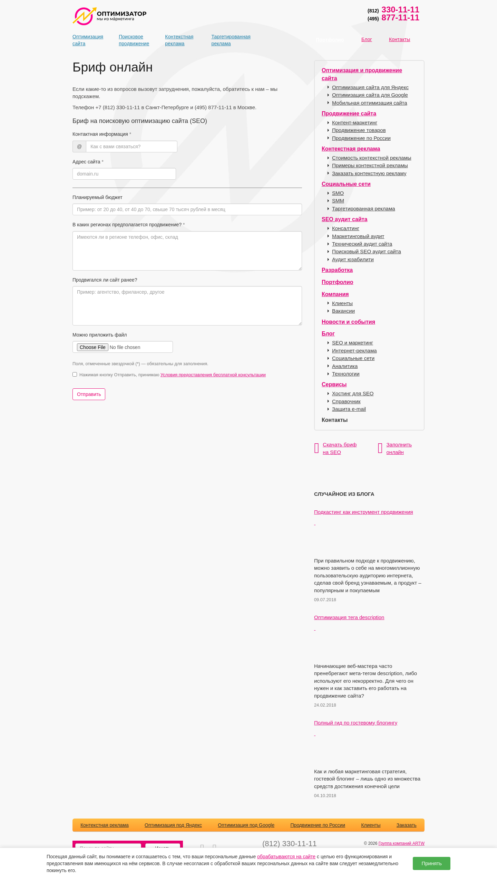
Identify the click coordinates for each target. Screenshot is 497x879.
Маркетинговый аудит (358, 236)
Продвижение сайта (349, 113)
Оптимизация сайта (84, 40)
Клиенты (342, 303)
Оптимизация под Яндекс (173, 825)
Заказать (407, 825)
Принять (431, 863)
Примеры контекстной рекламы (370, 165)
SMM (338, 201)
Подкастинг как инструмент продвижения (363, 512)
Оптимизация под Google (246, 825)
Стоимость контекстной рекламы (371, 158)
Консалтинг (345, 228)
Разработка (337, 270)
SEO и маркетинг (352, 343)
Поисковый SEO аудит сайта (366, 251)
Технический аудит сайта (362, 244)
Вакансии (343, 311)
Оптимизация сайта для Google (370, 95)
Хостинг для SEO (352, 393)
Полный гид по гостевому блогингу (355, 723)
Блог (366, 39)
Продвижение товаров (359, 130)
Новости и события (348, 322)
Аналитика (345, 366)
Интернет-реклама (354, 350)
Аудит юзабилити (353, 259)
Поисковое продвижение (131, 40)
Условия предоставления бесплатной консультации (213, 374)
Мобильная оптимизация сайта (369, 103)
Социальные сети (346, 184)
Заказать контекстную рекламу (369, 173)
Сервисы (334, 384)
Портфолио (330, 39)
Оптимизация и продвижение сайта (362, 74)
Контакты (399, 39)
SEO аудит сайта (344, 219)
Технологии (346, 374)
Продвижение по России (361, 138)
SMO (338, 193)
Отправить (89, 394)
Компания (335, 294)
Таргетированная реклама (224, 40)
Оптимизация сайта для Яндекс (370, 87)
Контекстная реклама (177, 40)
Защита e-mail (349, 409)
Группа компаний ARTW (402, 843)
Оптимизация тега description (349, 617)
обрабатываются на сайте (286, 856)
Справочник (346, 401)
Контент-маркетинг (354, 122)
